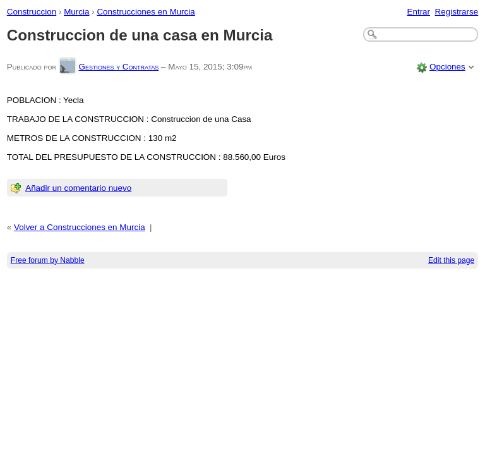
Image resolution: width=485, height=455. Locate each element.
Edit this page (451, 260)
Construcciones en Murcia (146, 11)
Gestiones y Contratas (118, 66)
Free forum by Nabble (48, 260)
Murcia (76, 11)
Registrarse (457, 11)
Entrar (418, 11)
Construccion (31, 11)
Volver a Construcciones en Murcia (79, 227)
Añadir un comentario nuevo (78, 188)
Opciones (447, 66)
